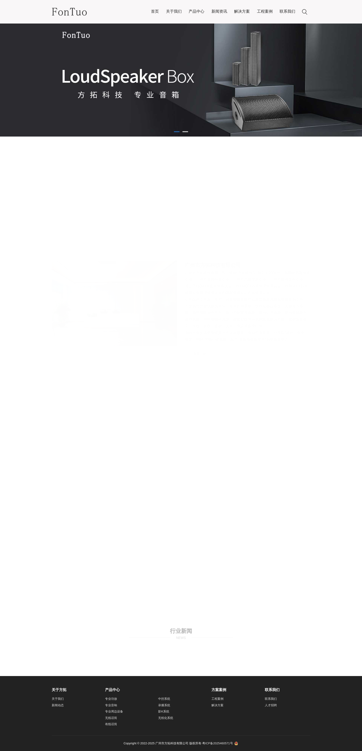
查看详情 (199, 251)
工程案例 (265, 11)
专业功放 (111, 698)
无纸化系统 (165, 718)
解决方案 (242, 11)
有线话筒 (111, 724)
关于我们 (174, 11)
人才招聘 (271, 705)
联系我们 (287, 11)
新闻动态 (58, 705)
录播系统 (164, 705)
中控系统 (164, 698)
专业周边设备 (114, 711)
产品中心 (196, 11)
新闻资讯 (219, 11)
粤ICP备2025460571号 (217, 743)
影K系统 (163, 711)
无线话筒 (111, 718)
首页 (155, 11)
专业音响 (111, 705)
